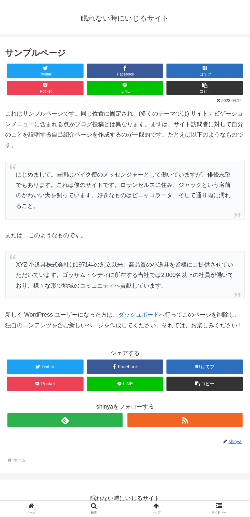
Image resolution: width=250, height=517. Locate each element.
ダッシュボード (138, 314)
